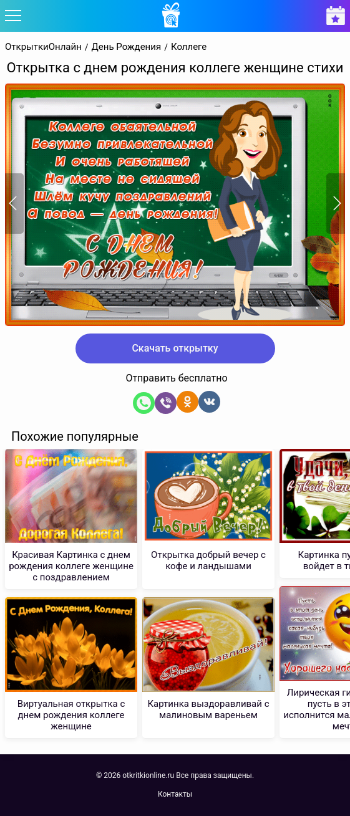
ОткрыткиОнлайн (43, 47)
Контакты (175, 794)
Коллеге (189, 47)
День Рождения (127, 47)
